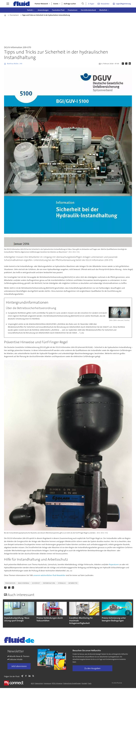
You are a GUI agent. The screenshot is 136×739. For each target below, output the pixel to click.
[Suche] (83, 4)
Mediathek (103, 10)
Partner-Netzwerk (41, 4)
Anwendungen (43, 10)
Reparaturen (114, 564)
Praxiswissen (72, 10)
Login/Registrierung (123, 4)
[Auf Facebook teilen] (123, 63)
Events (55, 4)
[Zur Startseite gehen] (21, 4)
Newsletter (105, 4)
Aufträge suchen (70, 4)
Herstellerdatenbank (88, 10)
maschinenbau (23, 583)
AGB (32, 683)
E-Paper (91, 4)
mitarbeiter (72, 583)
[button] (128, 613)
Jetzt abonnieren (19, 666)
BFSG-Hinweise (57, 683)
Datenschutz (39, 683)
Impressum (47, 683)
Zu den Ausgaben (92, 668)
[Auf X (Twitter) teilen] (126, 63)
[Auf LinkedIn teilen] (130, 63)
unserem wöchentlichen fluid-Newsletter (49, 575)
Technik (30, 10)
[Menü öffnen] (8, 4)
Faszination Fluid (58, 10)
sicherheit (36, 583)
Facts (89, 683)
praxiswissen (10, 583)
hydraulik (62, 583)
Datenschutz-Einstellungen (72, 683)
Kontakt (84, 683)
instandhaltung (49, 583)
